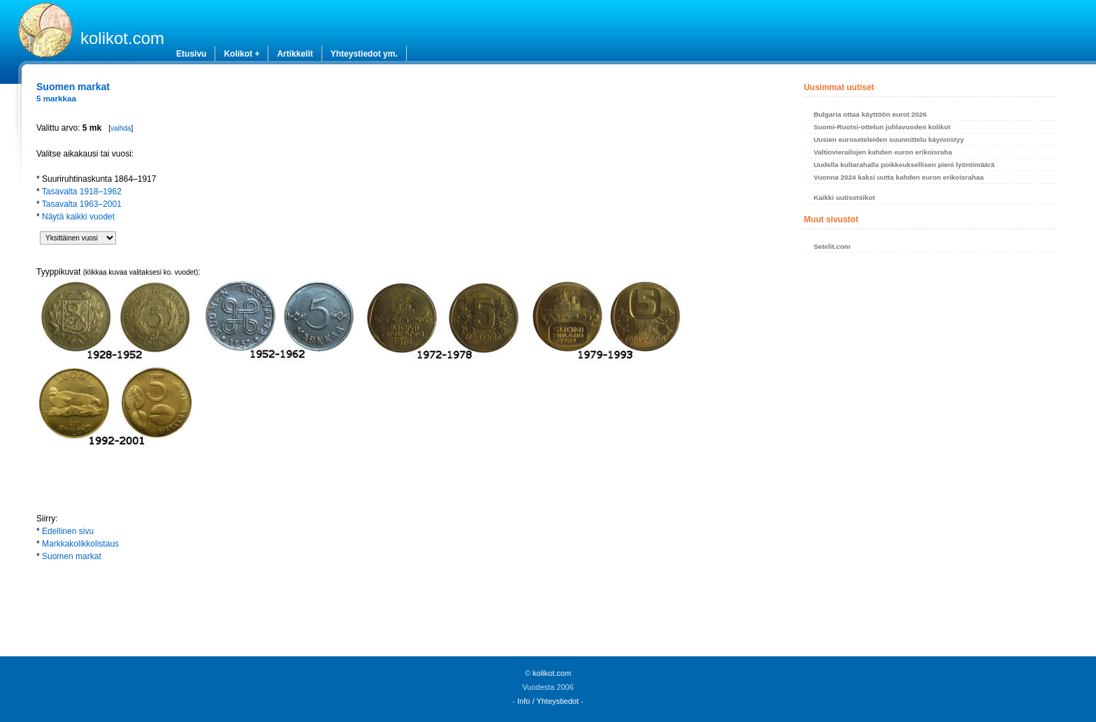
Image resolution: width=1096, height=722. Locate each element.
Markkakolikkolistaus (80, 544)
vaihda (120, 128)
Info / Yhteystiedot (548, 701)
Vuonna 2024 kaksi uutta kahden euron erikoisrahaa (898, 177)
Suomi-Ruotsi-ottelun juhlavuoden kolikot (882, 127)
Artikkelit (294, 54)
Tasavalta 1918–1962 (82, 191)
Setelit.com (832, 246)
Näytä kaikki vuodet (78, 217)
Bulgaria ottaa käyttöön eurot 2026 (870, 114)
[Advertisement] (399, 608)
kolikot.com (122, 38)
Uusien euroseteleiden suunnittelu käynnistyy (889, 139)
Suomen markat (71, 556)
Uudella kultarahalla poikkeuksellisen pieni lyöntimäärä (904, 164)
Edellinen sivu (68, 531)
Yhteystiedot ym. (364, 54)
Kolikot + (241, 54)
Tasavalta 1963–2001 (82, 204)
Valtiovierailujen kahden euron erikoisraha (883, 152)
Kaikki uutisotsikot (844, 197)
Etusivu (191, 54)
